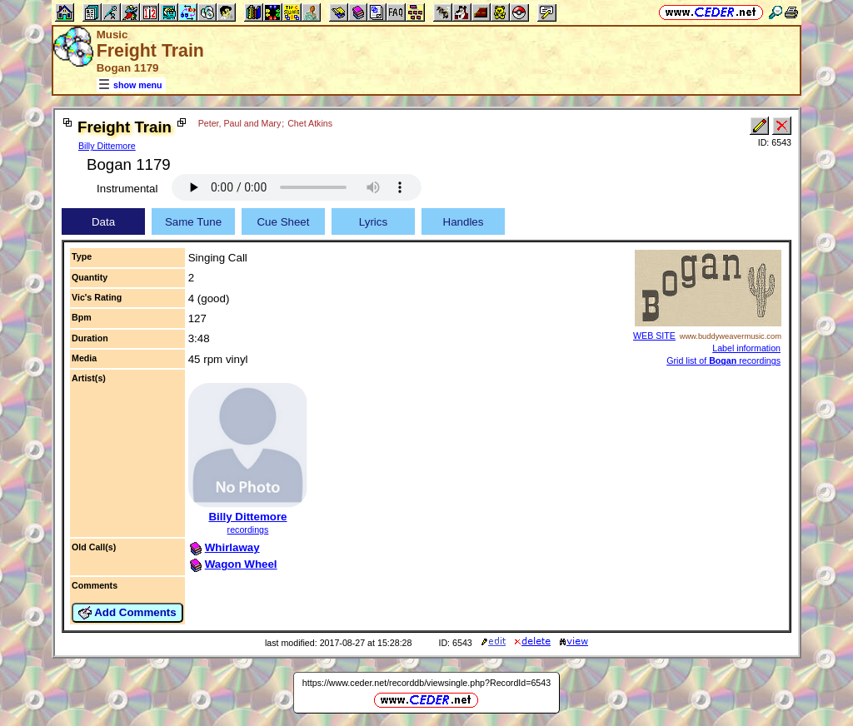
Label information (746, 348)
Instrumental (127, 188)
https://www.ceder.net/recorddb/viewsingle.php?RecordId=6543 (426, 683)
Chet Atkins (309, 123)
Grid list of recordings (723, 360)
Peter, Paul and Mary (240, 123)
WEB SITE (654, 336)
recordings (248, 530)
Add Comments (127, 612)
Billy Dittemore (107, 146)
